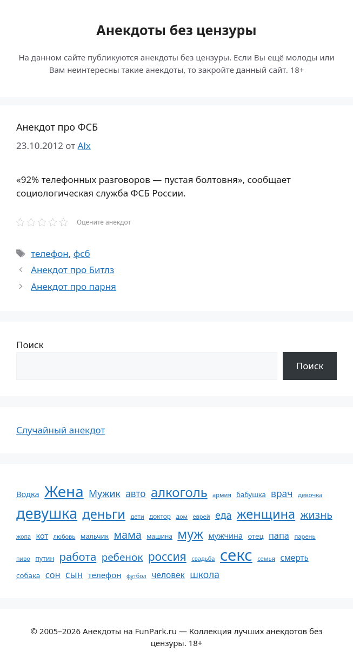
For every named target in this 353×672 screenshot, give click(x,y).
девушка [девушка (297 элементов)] (46, 513)
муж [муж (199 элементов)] (190, 533)
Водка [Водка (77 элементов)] (27, 493)
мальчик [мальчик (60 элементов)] (95, 536)
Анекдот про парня (73, 286)
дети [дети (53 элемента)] (137, 516)
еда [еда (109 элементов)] (223, 514)
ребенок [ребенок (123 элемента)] (122, 557)
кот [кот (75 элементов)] (42, 536)
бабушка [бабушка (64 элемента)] (250, 494)
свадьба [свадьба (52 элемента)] (203, 558)
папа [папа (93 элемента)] (279, 535)
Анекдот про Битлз (72, 269)
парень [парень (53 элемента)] (304, 536)
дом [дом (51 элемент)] (182, 516)
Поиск (30, 344)
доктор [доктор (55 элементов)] (160, 516)
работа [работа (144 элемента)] (78, 556)
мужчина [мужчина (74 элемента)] (225, 536)
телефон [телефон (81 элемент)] (105, 574)
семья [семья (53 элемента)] (266, 558)
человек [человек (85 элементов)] (168, 575)
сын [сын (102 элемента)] (74, 574)
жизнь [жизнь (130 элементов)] (316, 514)
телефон (50, 253)
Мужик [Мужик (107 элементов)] (105, 493)
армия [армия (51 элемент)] (221, 495)
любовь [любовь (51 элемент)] (65, 536)
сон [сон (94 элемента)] (53, 574)
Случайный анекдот (60, 430)
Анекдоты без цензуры (176, 30)
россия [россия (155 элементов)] (167, 556)
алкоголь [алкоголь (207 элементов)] (179, 492)
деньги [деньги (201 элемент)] (103, 513)
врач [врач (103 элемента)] (281, 493)
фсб (82, 253)
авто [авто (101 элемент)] (135, 493)
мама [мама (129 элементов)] (127, 534)
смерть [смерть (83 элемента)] (294, 557)
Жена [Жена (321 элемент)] (64, 491)
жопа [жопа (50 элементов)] (23, 536)
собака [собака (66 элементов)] (28, 575)
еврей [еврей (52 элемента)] (201, 516)
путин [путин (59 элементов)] (44, 558)
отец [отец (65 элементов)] (255, 536)
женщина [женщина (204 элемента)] (266, 513)
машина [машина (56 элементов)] (159, 536)
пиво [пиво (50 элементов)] (23, 558)
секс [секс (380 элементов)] (236, 555)
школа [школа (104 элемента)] (204, 574)
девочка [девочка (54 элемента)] (310, 495)
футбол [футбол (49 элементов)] (136, 576)
